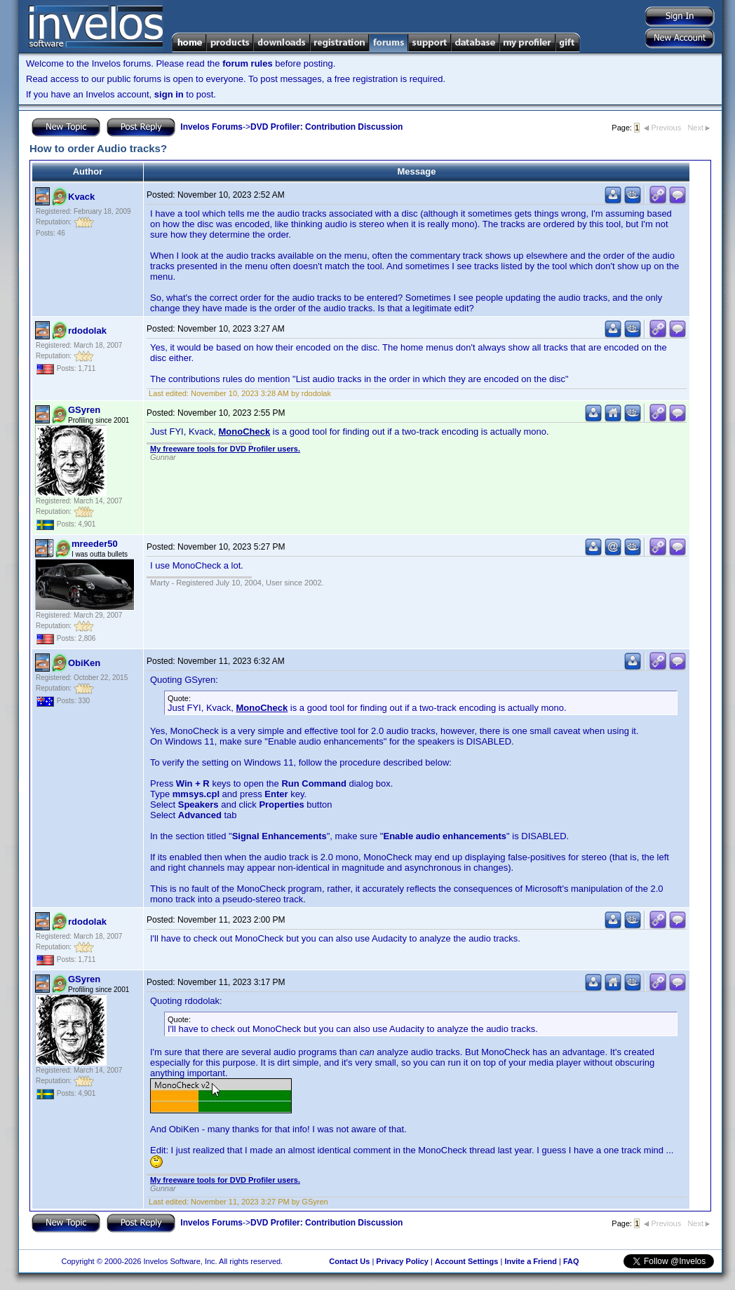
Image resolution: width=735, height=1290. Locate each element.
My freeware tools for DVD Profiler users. (225, 448)
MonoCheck (245, 431)
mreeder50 (95, 543)
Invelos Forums (211, 127)
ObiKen (84, 663)
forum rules (247, 63)
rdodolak (87, 330)
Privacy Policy (402, 1261)
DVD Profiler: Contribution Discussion (326, 127)
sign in (169, 94)
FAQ (571, 1261)
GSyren (84, 410)
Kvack (81, 196)
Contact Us (349, 1261)
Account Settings (466, 1261)
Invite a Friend (530, 1261)
